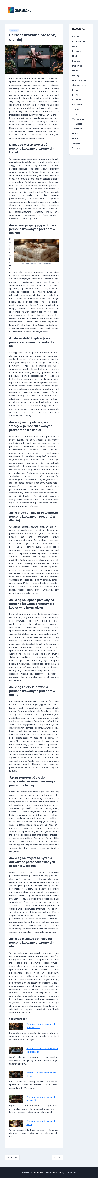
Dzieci (75, 46)
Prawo (75, 95)
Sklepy (75, 109)
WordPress (38, 1172)
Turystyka (77, 128)
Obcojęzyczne (79, 85)
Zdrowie (76, 148)
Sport (75, 114)
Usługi (75, 138)
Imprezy (76, 61)
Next (57, 1157)
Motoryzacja (78, 75)
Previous (12, 1157)
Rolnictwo (77, 104)
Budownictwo (78, 41)
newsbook (56, 1172)
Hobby (75, 56)
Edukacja (76, 51)
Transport (77, 124)
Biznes (14, 30)
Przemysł (76, 99)
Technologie (78, 119)
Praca (75, 90)
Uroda (75, 133)
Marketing (77, 65)
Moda (75, 70)
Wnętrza (76, 143)
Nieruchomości (79, 80)
